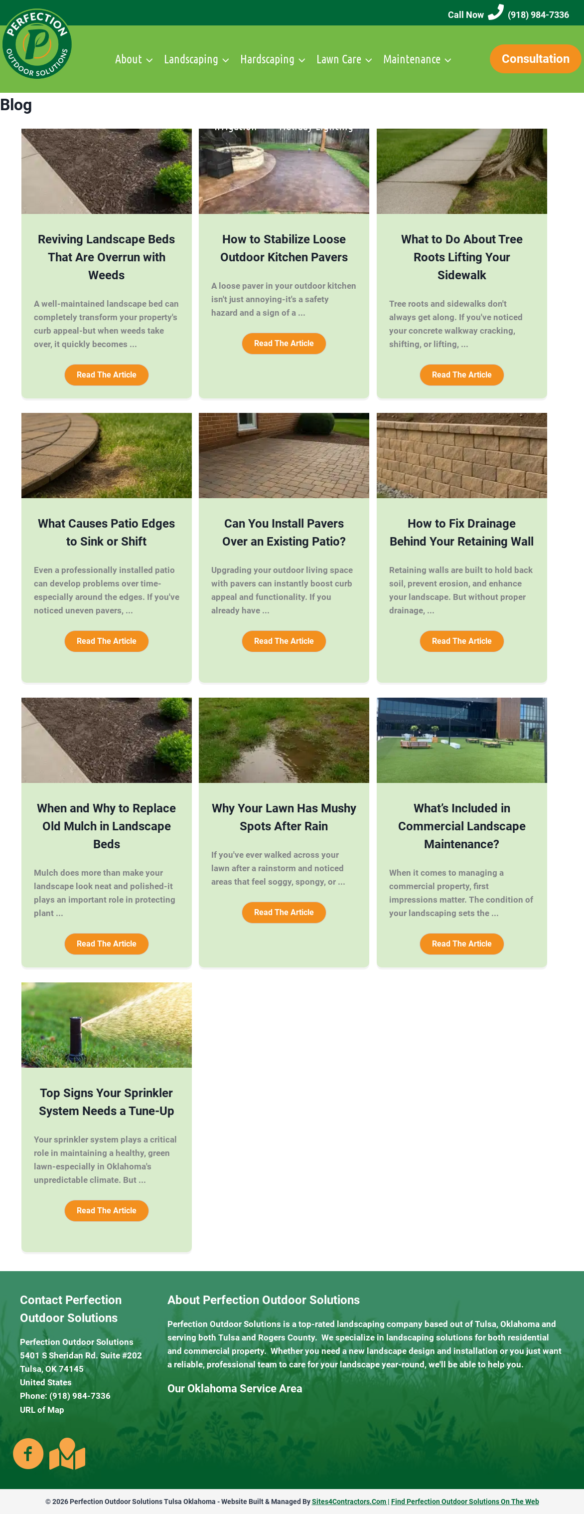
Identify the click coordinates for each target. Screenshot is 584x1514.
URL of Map (42, 1410)
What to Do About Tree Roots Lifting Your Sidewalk (462, 257)
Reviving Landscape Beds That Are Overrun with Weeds (106, 257)
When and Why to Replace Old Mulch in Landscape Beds (106, 826)
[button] (106, 375)
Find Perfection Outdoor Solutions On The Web (465, 1502)
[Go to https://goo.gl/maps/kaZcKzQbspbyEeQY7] (65, 1454)
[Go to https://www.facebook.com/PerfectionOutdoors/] (28, 1455)
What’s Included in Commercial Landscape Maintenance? (462, 826)
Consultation (536, 59)
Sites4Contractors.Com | (351, 1502)
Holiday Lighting (316, 125)
